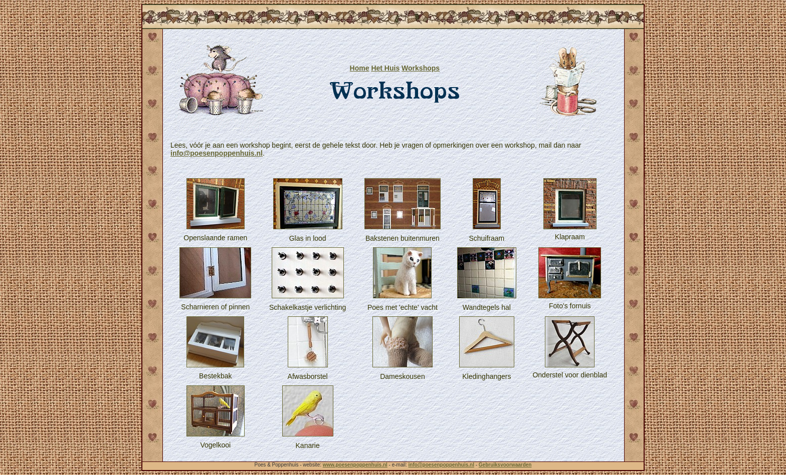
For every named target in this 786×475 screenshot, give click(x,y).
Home (359, 68)
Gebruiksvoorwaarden (505, 464)
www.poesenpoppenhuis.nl (355, 464)
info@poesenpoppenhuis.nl (216, 153)
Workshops (421, 68)
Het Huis (385, 68)
